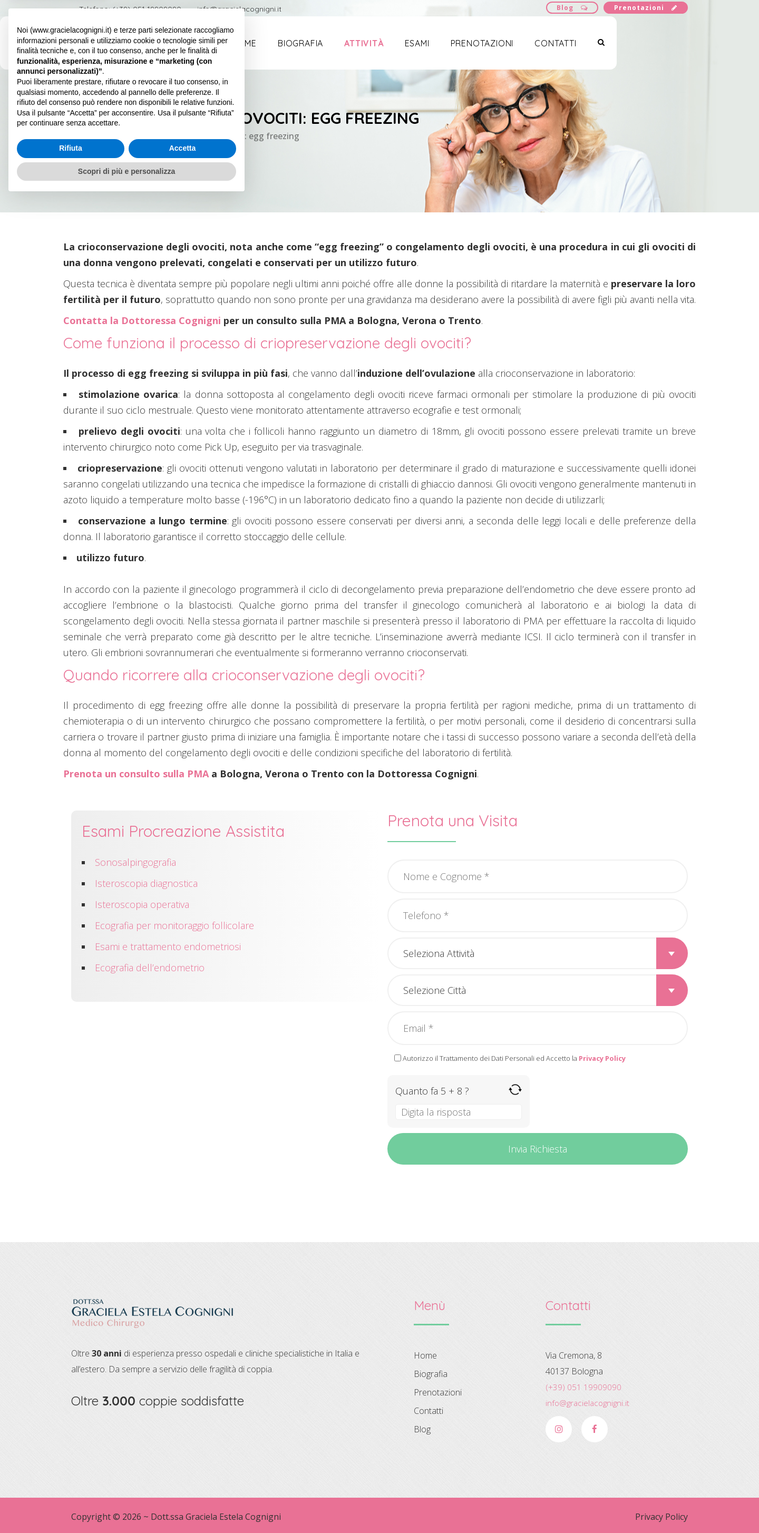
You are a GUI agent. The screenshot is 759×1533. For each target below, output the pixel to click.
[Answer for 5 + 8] (458, 1112)
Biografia (368, 47)
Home (311, 47)
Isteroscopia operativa (142, 904)
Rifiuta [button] (70, 1481)
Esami (484, 47)
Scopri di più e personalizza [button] (126, 1504)
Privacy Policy (661, 1516)
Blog (572, 7)
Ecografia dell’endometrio (150, 967)
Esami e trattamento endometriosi (168, 946)
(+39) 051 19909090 (583, 1387)
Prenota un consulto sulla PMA (136, 773)
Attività (431, 47)
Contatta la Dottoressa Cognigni (142, 320)
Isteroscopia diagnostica (146, 883)
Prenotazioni (645, 7)
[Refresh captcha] (515, 1089)
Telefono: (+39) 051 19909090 (130, 9)
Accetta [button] (182, 1481)
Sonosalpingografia (135, 862)
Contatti (623, 47)
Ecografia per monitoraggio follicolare (174, 925)
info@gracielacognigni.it (239, 9)
